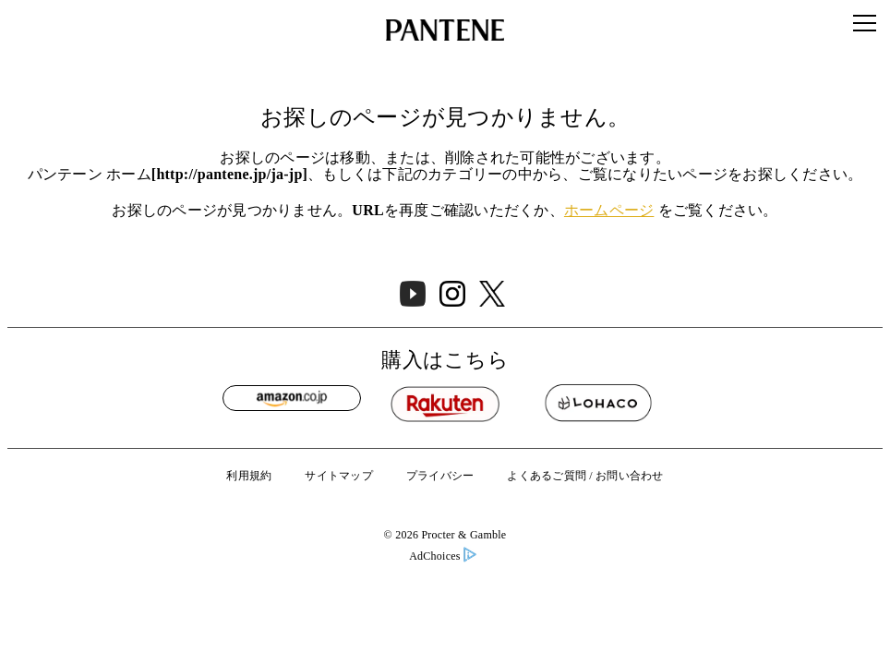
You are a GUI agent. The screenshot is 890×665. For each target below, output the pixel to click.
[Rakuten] (445, 403)
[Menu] (864, 23)
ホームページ (609, 211)
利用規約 (248, 476)
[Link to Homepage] (445, 30)
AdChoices (442, 556)
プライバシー (440, 476)
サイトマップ (339, 476)
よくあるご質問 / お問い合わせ (585, 476)
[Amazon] (291, 398)
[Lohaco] (598, 403)
